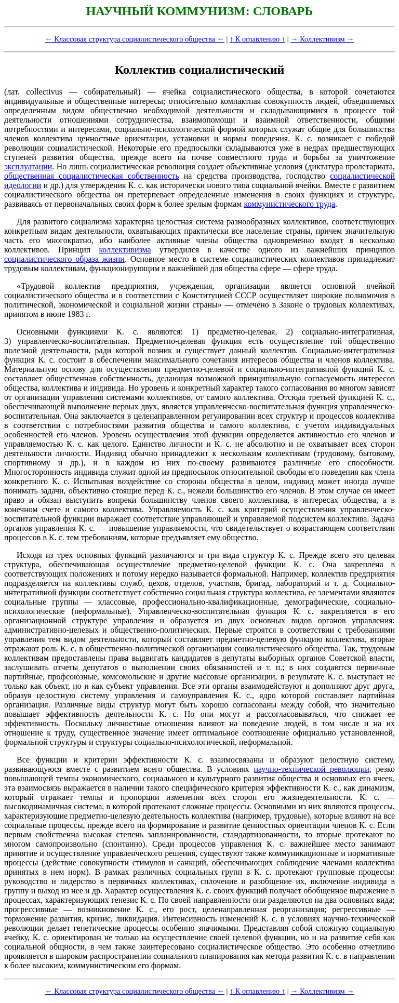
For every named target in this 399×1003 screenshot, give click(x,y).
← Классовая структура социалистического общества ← (134, 39)
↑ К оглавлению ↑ (257, 39)
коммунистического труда (289, 203)
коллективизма (125, 249)
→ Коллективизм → (322, 39)
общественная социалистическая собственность (91, 175)
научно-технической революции (311, 769)
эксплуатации (28, 166)
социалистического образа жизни (64, 259)
